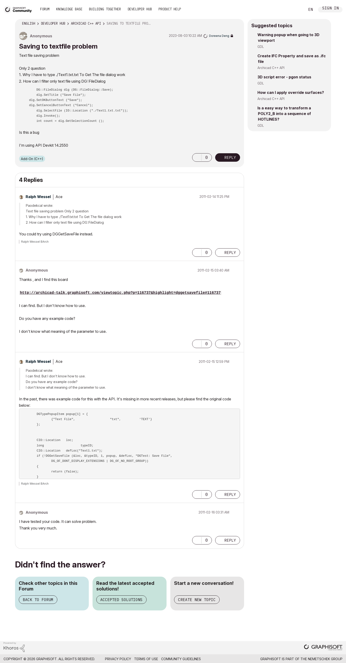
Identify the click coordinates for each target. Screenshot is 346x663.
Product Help (170, 9)
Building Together (105, 9)
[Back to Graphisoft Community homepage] (19, 9)
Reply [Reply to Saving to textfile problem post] (230, 157)
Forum (45, 9)
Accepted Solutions (121, 599)
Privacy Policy (118, 659)
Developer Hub (140, 9)
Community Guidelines (181, 659)
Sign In (330, 8)
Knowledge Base (69, 9)
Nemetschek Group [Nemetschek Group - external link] (325, 659)
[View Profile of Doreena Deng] (219, 36)
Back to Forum (38, 599)
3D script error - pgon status (284, 77)
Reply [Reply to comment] (230, 252)
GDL (260, 47)
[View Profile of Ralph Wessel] (38, 196)
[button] (196, 157)
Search (296, 9)
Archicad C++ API (270, 68)
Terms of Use (146, 659)
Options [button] (237, 23)
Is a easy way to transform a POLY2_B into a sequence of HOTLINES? (284, 114)
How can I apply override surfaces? (290, 92)
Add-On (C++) (32, 159)
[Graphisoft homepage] (323, 647)
